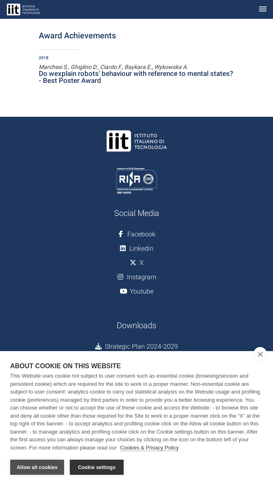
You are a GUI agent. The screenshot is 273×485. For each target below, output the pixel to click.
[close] (260, 354)
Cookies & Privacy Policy (149, 448)
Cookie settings (96, 467)
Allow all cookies (37, 467)
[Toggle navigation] (263, 9)
